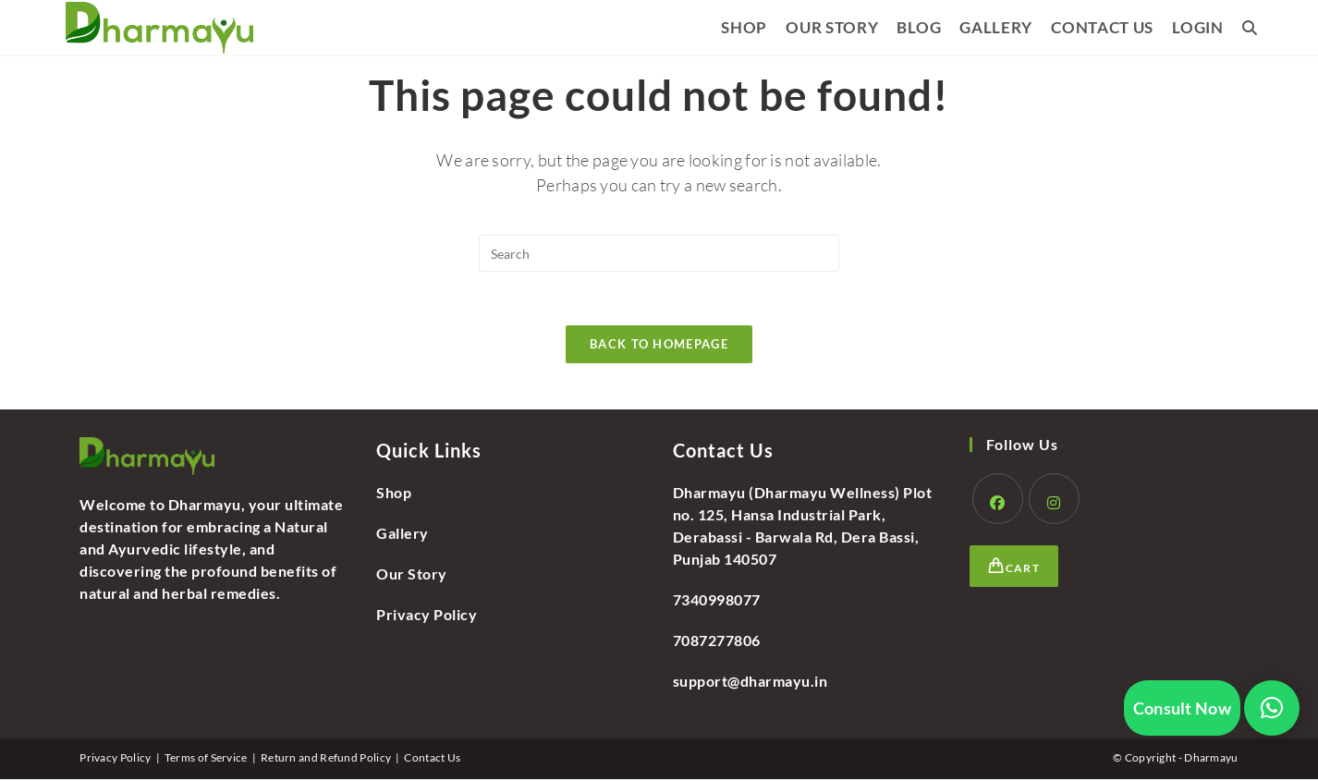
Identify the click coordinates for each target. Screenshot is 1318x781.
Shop (393, 494)
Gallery (402, 534)
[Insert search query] (659, 253)
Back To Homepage (659, 345)
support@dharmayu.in (750, 682)
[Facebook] (997, 500)
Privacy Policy (426, 616)
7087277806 (717, 642)
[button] (1272, 708)
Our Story (411, 575)
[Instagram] (1054, 500)
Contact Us (432, 759)
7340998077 (717, 601)
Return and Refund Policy (326, 759)
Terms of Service (206, 759)
